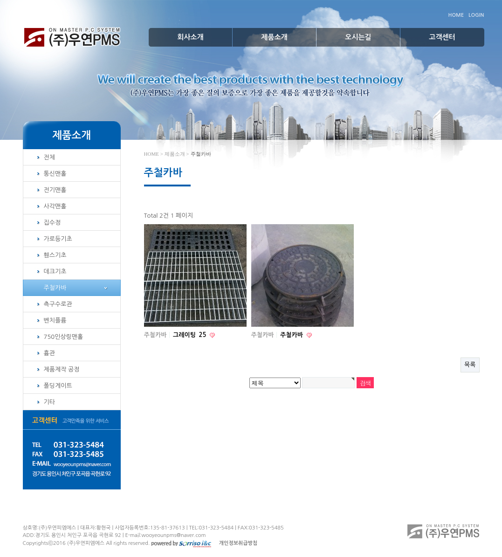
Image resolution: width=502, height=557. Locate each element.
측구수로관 (58, 304)
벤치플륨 (55, 320)
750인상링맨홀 (63, 337)
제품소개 (274, 37)
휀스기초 (55, 255)
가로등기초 (58, 239)
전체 (49, 157)
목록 (469, 365)
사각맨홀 (55, 206)
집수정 (52, 223)
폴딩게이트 (58, 386)
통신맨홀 (55, 174)
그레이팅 (190, 335)
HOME (456, 15)
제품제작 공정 (62, 369)
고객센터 (442, 37)
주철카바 (55, 288)
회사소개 (190, 37)
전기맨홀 (55, 190)
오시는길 (358, 37)
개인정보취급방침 (238, 543)
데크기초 (55, 271)
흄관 (49, 353)
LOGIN (476, 15)
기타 (49, 402)
